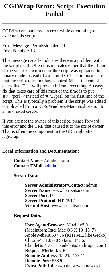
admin (50, 165)
